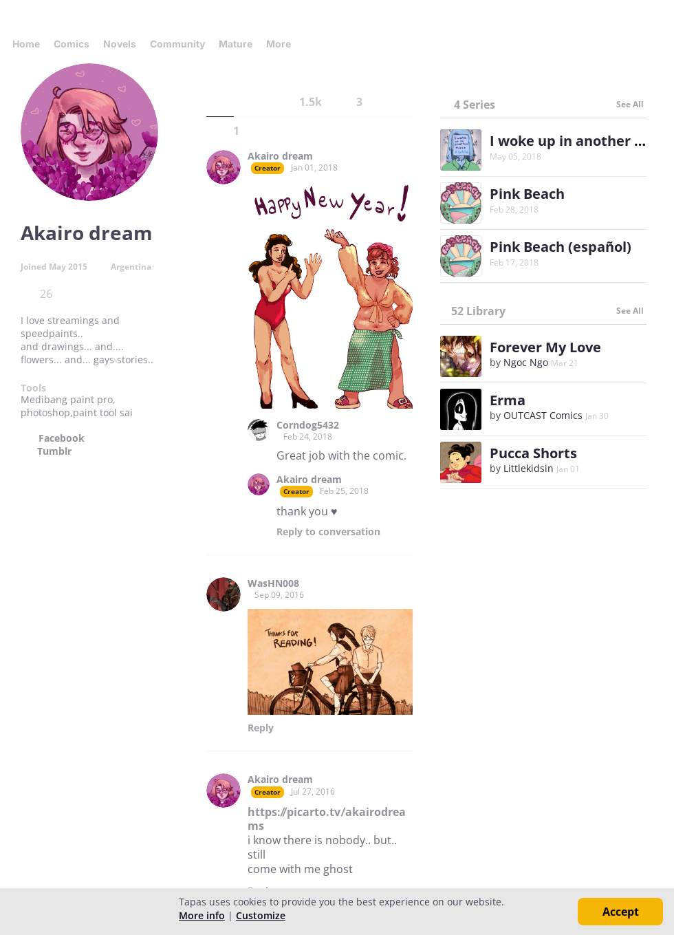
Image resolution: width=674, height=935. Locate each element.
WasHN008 (273, 583)
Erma (507, 400)
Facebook (62, 438)
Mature (235, 44)
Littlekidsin (528, 468)
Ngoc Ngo (525, 362)
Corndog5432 (307, 425)
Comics (71, 44)
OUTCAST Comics (543, 415)
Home (26, 44)
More (282, 44)
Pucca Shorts (533, 453)
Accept (620, 911)
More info (202, 915)
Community (177, 44)
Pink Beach (527, 193)
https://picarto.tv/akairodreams (327, 819)
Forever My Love (545, 347)
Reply (328, 532)
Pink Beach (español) (560, 246)
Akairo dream (280, 156)
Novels (119, 44)
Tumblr (54, 451)
